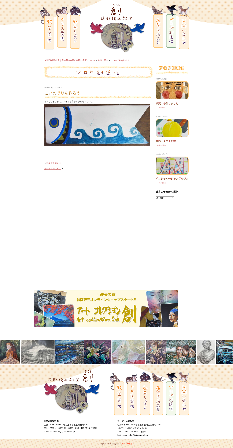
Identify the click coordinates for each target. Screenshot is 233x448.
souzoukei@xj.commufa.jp (62, 431)
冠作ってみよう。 (52, 168)
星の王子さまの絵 (166, 140)
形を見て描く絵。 (54, 163)
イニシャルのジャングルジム (172, 178)
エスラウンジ (127, 444)
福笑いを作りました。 (168, 103)
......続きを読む (161, 107)
